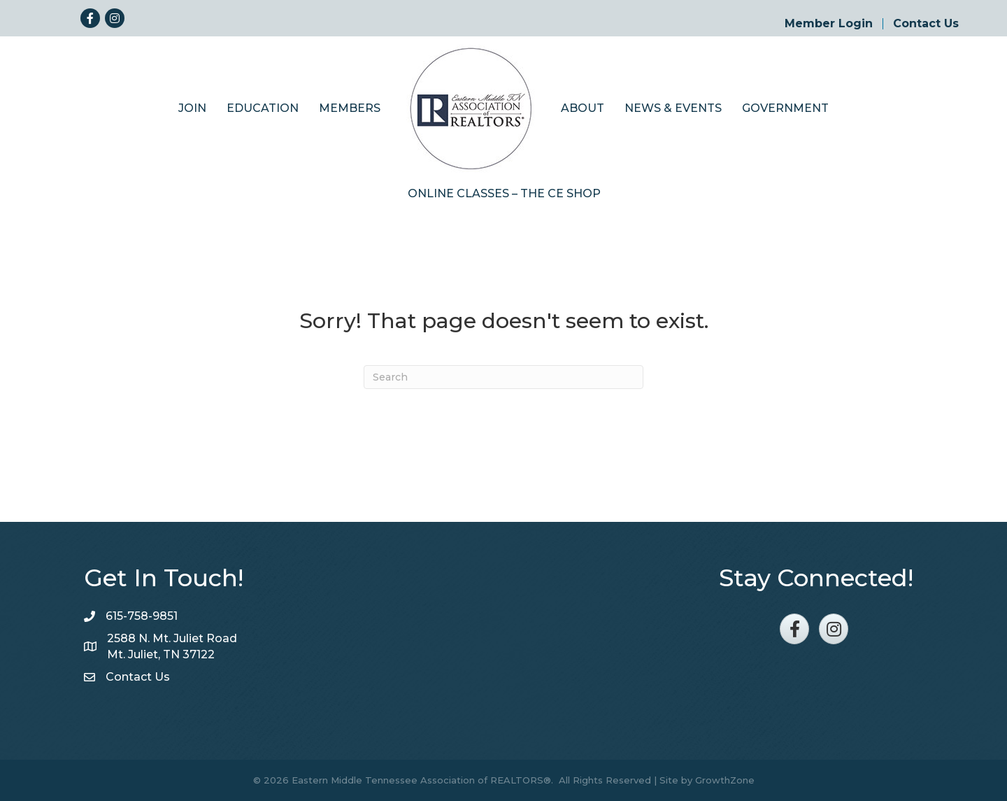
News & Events (673, 108)
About (582, 108)
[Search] (503, 377)
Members (349, 108)
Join (192, 108)
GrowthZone (725, 780)
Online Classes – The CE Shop (504, 193)
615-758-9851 (142, 616)
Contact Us (926, 23)
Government (785, 108)
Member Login (829, 23)
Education (263, 108)
